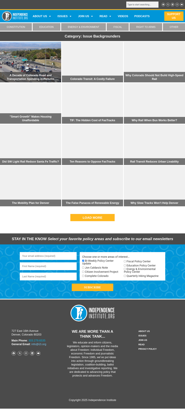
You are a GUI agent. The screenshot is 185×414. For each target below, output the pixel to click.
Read (140, 350)
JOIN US (85, 16)
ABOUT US (42, 16)
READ (105, 16)
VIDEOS (123, 16)
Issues (64, 16)
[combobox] (140, 5)
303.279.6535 (37, 345)
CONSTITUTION (16, 27)
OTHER (174, 27)
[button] (92, 217)
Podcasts (142, 16)
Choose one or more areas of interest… (106, 257)
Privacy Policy (147, 354)
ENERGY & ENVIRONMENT (83, 27)
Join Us (142, 345)
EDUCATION (46, 27)
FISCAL (117, 27)
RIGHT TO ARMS (145, 27)
